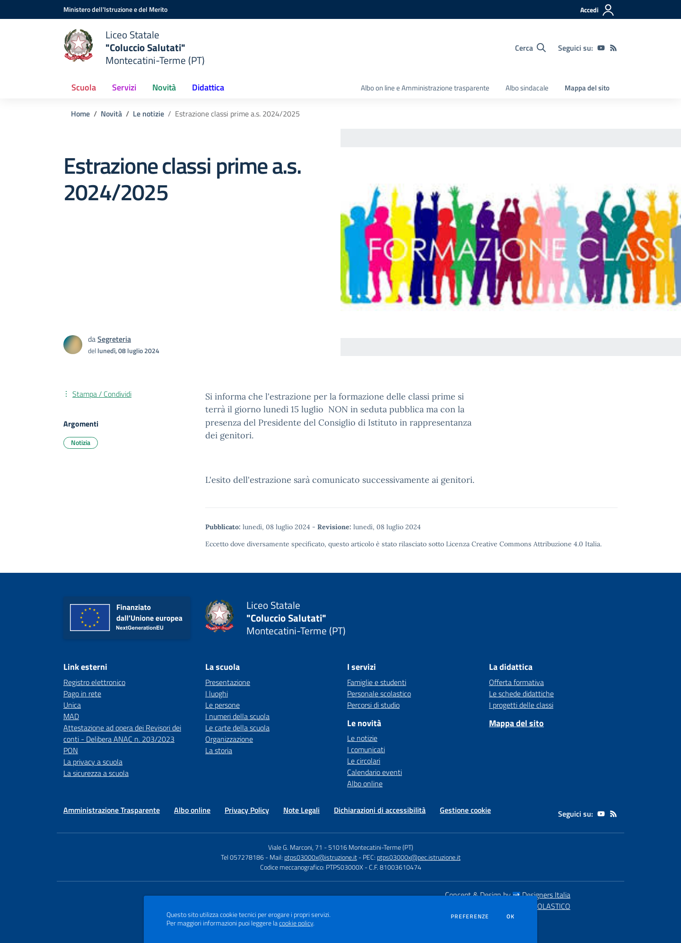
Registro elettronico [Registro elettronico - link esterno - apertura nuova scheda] (94, 682)
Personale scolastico (379, 693)
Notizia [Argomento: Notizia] (80, 442)
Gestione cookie (465, 810)
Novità (111, 113)
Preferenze (470, 916)
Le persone (222, 705)
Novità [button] (164, 87)
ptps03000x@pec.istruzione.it (419, 857)
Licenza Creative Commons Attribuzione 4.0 (514, 544)
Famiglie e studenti (376, 682)
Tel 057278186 (242, 857)
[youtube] (601, 48)
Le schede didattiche (521, 693)
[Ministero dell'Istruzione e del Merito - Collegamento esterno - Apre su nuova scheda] (115, 9)
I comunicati (366, 749)
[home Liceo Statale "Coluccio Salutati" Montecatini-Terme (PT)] (134, 47)
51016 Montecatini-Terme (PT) (370, 847)
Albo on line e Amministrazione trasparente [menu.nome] (425, 87)
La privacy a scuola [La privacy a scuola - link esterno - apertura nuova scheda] (92, 761)
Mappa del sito (587, 87)
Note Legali (301, 810)
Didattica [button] (208, 87)
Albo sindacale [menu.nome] (527, 87)
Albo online (365, 783)
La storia (218, 750)
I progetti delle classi (521, 705)
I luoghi (216, 693)
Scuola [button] (83, 87)
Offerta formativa (516, 682)
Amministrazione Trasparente (111, 810)
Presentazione (227, 682)
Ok (510, 916)
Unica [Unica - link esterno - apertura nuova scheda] (72, 705)
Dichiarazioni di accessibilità (380, 810)
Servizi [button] (124, 87)
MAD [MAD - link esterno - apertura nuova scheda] (71, 716)
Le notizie (148, 113)
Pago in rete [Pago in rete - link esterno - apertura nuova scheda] (82, 693)
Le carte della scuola (237, 727)
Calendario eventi (374, 772)
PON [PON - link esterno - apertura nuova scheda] (70, 750)
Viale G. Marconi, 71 (295, 847)
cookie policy (296, 923)
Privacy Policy (247, 810)
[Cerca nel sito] (530, 48)
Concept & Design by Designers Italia (507, 894)
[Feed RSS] (613, 48)
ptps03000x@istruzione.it (320, 857)
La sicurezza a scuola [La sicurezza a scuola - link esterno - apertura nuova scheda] (96, 773)
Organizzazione (229, 739)
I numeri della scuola (237, 716)
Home (80, 113)
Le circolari (363, 760)
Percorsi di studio (373, 705)
